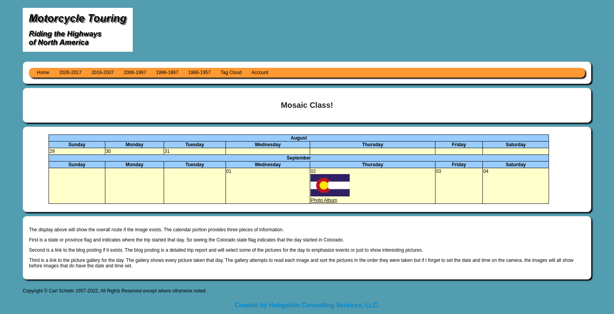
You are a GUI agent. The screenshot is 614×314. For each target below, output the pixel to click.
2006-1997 (135, 72)
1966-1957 (199, 72)
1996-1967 (167, 72)
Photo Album (324, 200)
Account (259, 72)
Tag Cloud (231, 72)
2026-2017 (70, 72)
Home (43, 72)
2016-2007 (102, 72)
